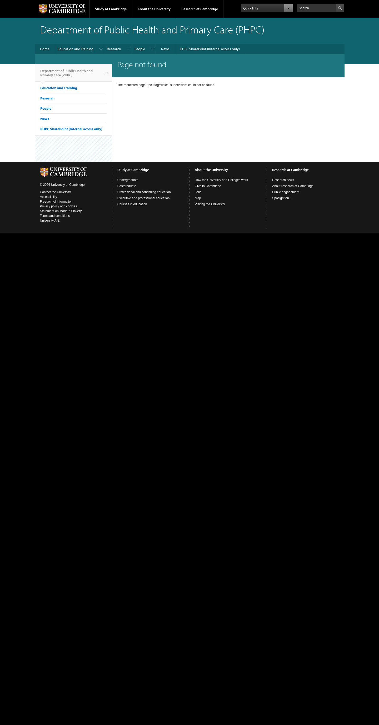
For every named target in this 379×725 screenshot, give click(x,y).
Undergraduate (127, 180)
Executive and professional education (143, 198)
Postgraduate (126, 186)
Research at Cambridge (199, 9)
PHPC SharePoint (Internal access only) (210, 49)
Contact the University (55, 192)
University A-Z (50, 220)
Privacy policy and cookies (58, 206)
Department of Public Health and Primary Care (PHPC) (66, 75)
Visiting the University (210, 204)
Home (44, 49)
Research (114, 49)
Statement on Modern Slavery (61, 211)
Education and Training (75, 49)
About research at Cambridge (292, 186)
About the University (154, 9)
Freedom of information (56, 201)
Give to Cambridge (208, 186)
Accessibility (48, 197)
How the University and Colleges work (221, 180)
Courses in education (132, 204)
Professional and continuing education (144, 192)
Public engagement (285, 192)
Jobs (198, 192)
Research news (283, 180)
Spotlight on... (281, 198)
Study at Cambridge (111, 9)
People (139, 49)
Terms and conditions (55, 216)
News (165, 49)
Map (198, 198)
